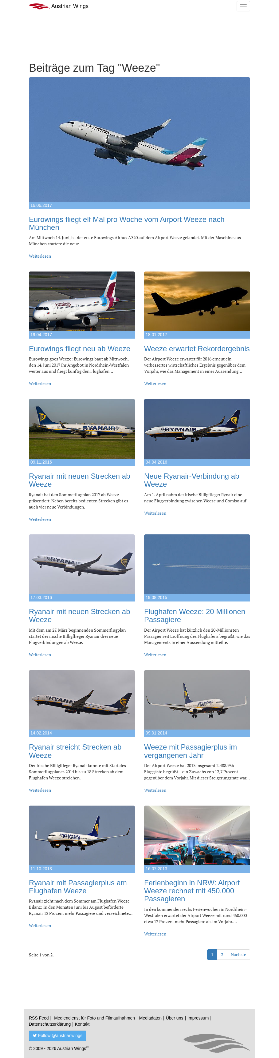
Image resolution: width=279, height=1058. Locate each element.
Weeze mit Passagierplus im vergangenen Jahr (190, 751)
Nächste (238, 954)
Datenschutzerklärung (50, 1024)
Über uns (174, 1018)
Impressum (198, 1018)
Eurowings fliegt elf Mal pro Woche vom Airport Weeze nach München (127, 223)
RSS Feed (39, 1018)
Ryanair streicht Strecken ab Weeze (75, 751)
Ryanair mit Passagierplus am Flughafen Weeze (78, 887)
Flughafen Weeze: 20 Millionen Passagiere (194, 615)
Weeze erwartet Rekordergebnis (197, 348)
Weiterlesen (40, 256)
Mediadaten (150, 1018)
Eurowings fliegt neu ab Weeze (79, 348)
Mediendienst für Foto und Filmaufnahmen (94, 1018)
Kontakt (82, 1024)
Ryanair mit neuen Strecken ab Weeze (79, 480)
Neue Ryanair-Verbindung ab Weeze (191, 480)
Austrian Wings (58, 6)
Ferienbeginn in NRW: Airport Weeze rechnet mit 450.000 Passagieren (192, 891)
